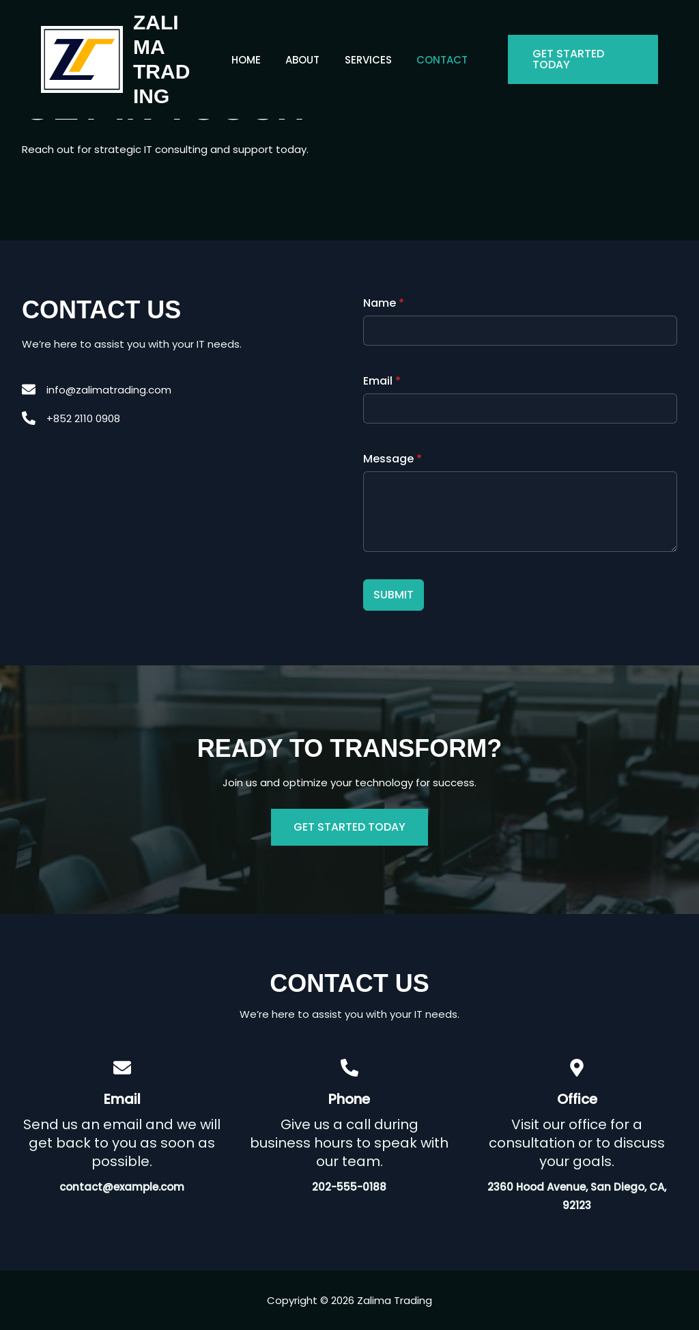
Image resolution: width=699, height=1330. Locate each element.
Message (392, 459)
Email (382, 381)
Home (253, 60)
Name (383, 303)
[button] (579, 59)
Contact (435, 60)
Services (366, 60)
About (305, 60)
